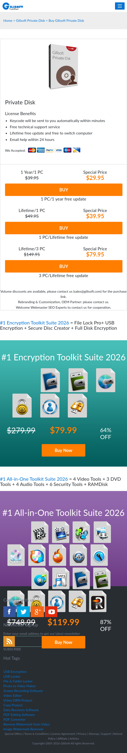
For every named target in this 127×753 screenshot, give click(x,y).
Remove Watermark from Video (26, 724)
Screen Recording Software (23, 691)
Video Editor (12, 695)
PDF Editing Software (19, 715)
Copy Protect (13, 705)
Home (7, 20)
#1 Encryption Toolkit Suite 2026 (35, 322)
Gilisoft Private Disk (30, 20)
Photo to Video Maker (19, 686)
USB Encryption (15, 671)
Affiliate (62, 738)
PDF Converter (14, 719)
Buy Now (63, 450)
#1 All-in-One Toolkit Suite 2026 (34, 479)
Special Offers (13, 734)
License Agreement (63, 734)
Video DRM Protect (17, 700)
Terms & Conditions (36, 734)
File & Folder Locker (18, 681)
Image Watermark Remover (23, 729)
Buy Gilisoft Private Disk (66, 20)
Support (106, 734)
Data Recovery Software (21, 710)
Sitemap (94, 734)
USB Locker (11, 676)
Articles (74, 738)
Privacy (82, 734)
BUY (63, 189)
